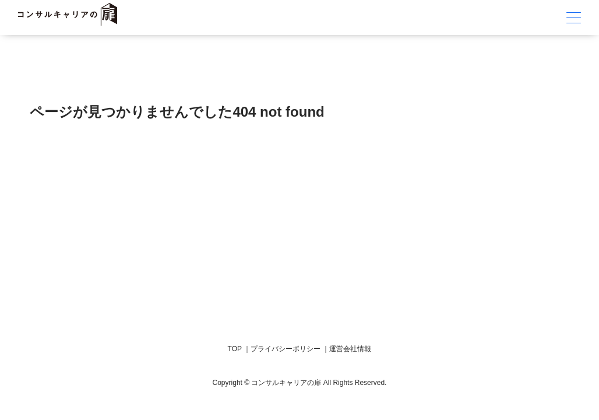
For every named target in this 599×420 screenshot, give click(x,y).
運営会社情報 (350, 349)
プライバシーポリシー (285, 349)
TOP (235, 349)
